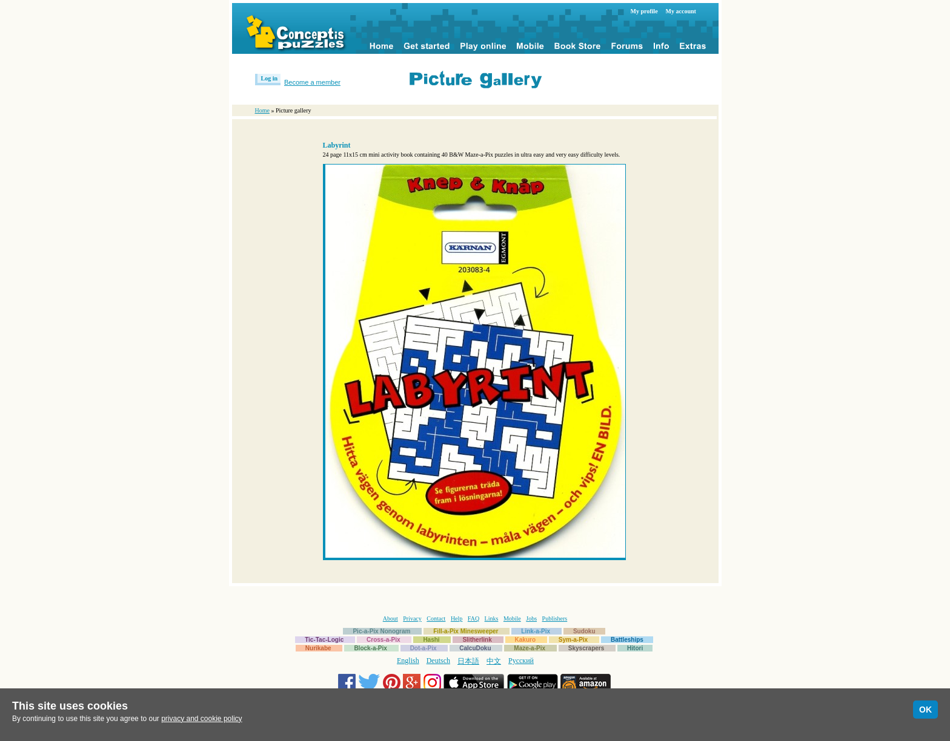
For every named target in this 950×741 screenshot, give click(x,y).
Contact (436, 618)
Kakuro (525, 639)
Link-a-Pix (535, 631)
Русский (521, 660)
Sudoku (584, 631)
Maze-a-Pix (529, 648)
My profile (644, 11)
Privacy (412, 618)
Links (492, 618)
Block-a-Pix (370, 648)
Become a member (312, 82)
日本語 (468, 661)
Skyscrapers (586, 648)
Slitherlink (476, 639)
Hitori (635, 648)
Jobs (531, 618)
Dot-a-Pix (423, 648)
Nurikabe (318, 648)
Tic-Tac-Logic (324, 639)
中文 (494, 661)
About (390, 618)
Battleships (627, 639)
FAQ (473, 618)
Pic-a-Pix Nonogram (381, 631)
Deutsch (438, 660)
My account (681, 11)
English (408, 660)
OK (925, 709)
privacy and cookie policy (201, 718)
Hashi (431, 639)
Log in (269, 78)
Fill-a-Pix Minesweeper (465, 631)
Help (456, 618)
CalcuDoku (475, 648)
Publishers (555, 618)
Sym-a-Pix (573, 639)
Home (262, 110)
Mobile (512, 618)
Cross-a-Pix (383, 639)
